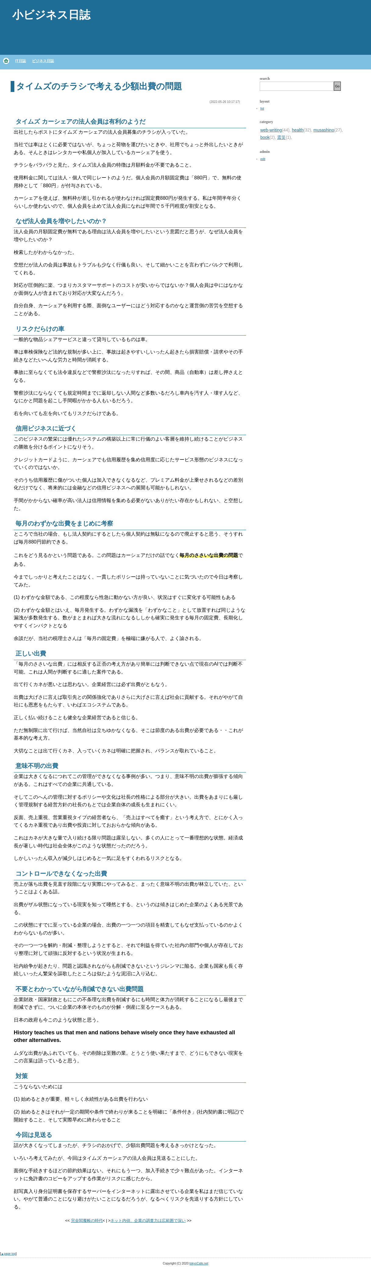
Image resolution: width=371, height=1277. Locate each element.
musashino (323, 130)
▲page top (8, 1253)
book (264, 137)
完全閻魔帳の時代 (87, 1220)
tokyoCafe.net (198, 1263)
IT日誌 (20, 61)
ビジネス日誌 (43, 61)
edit (262, 159)
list (262, 108)
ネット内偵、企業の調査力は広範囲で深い (148, 1220)
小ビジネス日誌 (51, 15)
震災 (281, 137)
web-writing (271, 130)
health (297, 130)
